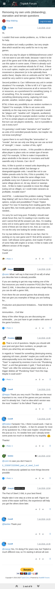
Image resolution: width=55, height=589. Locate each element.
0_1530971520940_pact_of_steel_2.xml (20, 465)
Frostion (11, 338)
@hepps (6, 394)
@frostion (6, 424)
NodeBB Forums (44, 578)
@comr (5, 274)
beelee (10, 456)
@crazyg (6, 549)
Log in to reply (45, 21)
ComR (10, 28)
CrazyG (11, 488)
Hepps (10, 269)
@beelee (6, 524)
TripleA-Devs (25, 578)
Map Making (11, 21)
